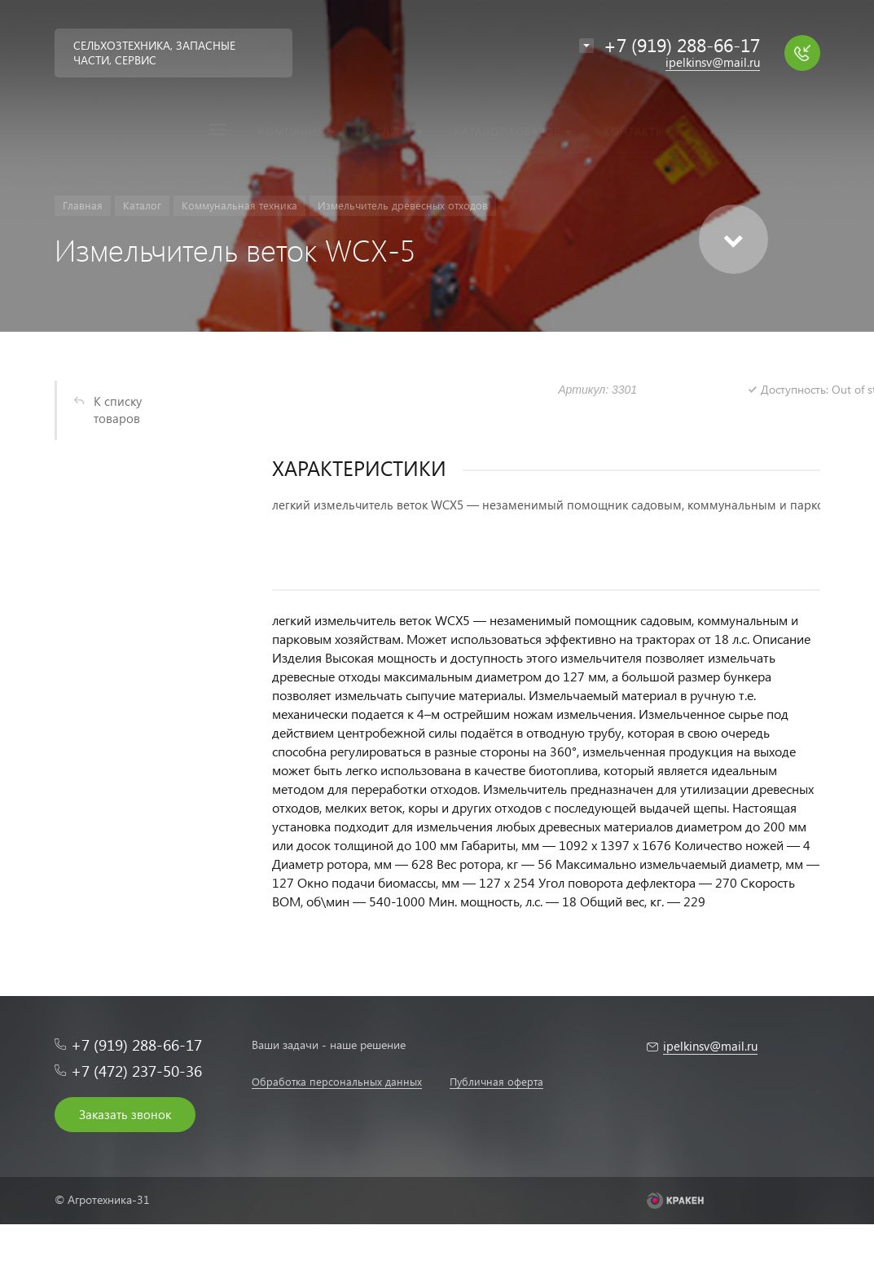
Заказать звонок (125, 1114)
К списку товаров (118, 409)
